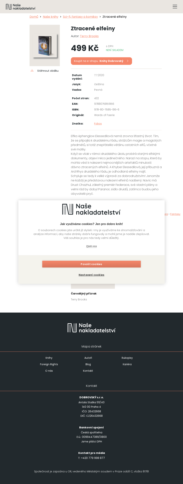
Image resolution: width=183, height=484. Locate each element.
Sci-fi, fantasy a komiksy (80, 17)
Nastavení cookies (91, 274)
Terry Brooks (89, 36)
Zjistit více (91, 246)
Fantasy (175, 214)
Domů (34, 17)
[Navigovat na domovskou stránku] (20, 6)
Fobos (98, 123)
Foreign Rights (49, 364)
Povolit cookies (91, 265)
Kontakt (88, 371)
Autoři (88, 358)
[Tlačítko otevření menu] (175, 6)
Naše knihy (50, 17)
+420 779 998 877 (93, 458)
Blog (88, 364)
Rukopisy (127, 358)
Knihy (49, 358)
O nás (49, 371)
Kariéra (127, 364)
